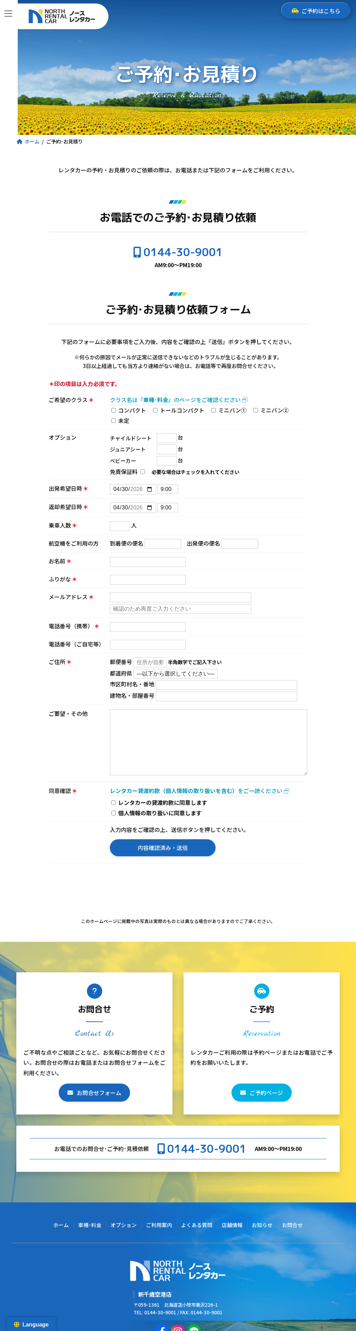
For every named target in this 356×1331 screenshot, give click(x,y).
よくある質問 (196, 1224)
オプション (124, 1224)
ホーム (61, 1224)
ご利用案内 (159, 1224)
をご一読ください (196, 790)
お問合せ (292, 1224)
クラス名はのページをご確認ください (175, 399)
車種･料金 (90, 1224)
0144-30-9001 (183, 252)
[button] (94, 1093)
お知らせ (262, 1224)
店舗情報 (232, 1224)
